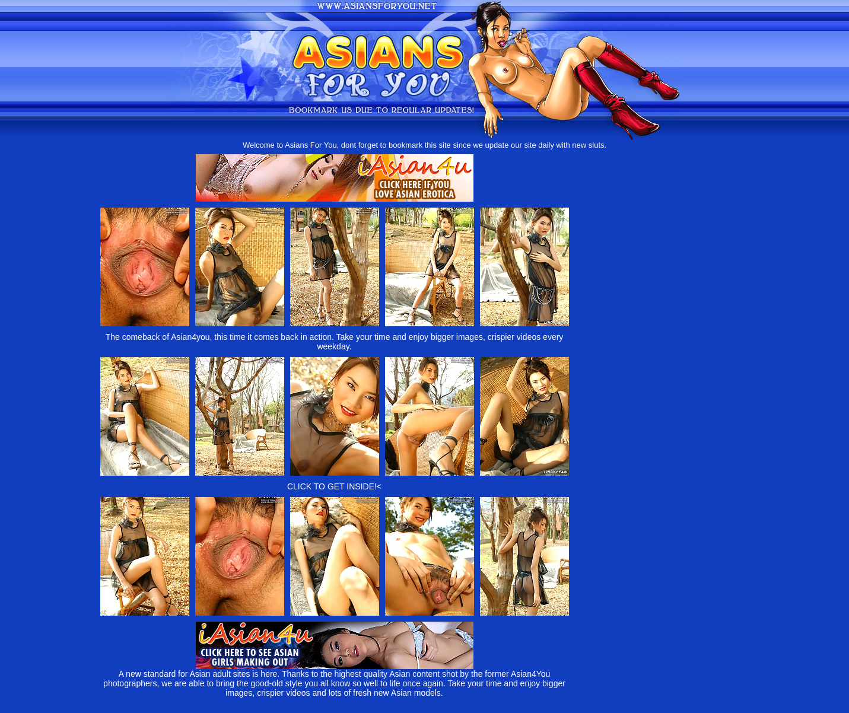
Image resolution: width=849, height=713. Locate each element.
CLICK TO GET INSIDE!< (334, 486)
